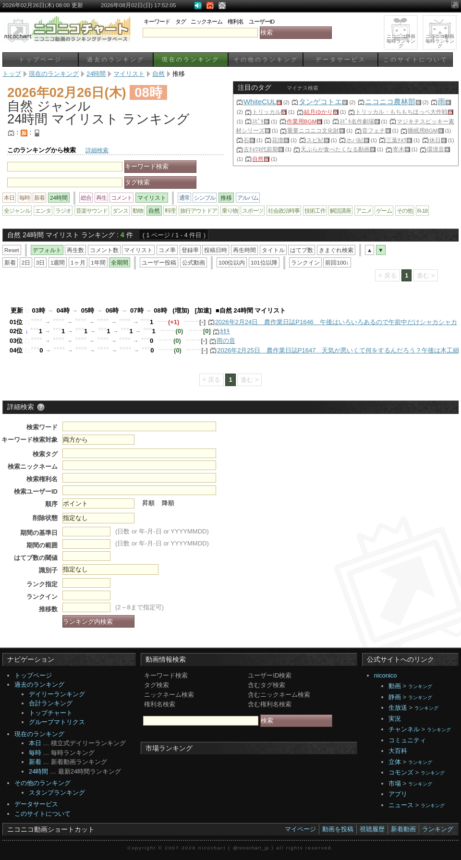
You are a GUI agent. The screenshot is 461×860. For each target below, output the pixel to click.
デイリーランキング (57, 694)
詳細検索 (97, 150)
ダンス (120, 210)
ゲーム (384, 210)
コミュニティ (407, 740)
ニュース (400, 805)
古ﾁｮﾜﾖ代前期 (260, 149)
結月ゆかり (318, 112)
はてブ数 (301, 250)
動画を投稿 (337, 829)
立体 (394, 761)
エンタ (43, 210)
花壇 (277, 140)
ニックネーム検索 (169, 694)
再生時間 (244, 250)
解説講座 (340, 210)
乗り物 (230, 210)
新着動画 (403, 829)
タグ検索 (156, 685)
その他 (404, 210)
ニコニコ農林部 (390, 101)
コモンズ (400, 772)
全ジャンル (17, 210)
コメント (121, 197)
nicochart (212, 847)
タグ (180, 21)
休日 (435, 140)
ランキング (420, 686)
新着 (39, 197)
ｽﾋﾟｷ (258, 121)
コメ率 (167, 250)
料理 (170, 210)
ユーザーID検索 (269, 675)
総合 (86, 197)
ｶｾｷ (225, 331)
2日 (26, 262)
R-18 (422, 210)
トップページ (40, 59)
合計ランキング (51, 703)
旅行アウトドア (198, 210)
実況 (394, 718)
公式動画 (193, 262)
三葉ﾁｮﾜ (396, 140)
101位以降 (264, 262)
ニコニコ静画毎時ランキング (401, 41)
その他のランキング (265, 59)
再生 (101, 197)
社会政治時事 (284, 210)
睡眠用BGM (423, 130)
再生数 (75, 250)
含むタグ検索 (266, 685)
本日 (9, 197)
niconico (385, 675)
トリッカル (266, 112)
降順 (168, 503)
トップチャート (51, 712)
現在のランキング (190, 59)
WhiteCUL (259, 101)
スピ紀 (315, 140)
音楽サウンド (92, 210)
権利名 (235, 21)
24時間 (38, 771)
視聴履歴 (372, 829)
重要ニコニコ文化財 (313, 130)
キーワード (157, 21)
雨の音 (226, 340)
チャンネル (404, 729)
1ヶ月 (78, 262)
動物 (138, 210)
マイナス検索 (302, 88)
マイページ (300, 829)
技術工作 (315, 210)
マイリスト (138, 250)
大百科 (397, 750)
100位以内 (231, 262)
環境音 (435, 149)
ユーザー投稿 (159, 262)
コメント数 (104, 250)
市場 (394, 783)
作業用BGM (302, 121)
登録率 (190, 250)
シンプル (204, 197)
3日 (40, 262)
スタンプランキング (57, 792)
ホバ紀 (355, 140)
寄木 (398, 149)
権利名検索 (159, 704)
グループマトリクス (57, 722)
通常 (184, 197)
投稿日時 (215, 250)
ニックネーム (206, 21)
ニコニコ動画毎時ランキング (439, 41)
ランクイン (305, 262)
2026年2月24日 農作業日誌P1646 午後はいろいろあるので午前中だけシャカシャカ (336, 322)
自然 (258, 159)
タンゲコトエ (320, 101)
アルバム (247, 197)
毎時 (24, 197)
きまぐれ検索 (336, 250)
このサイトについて (415, 59)
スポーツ (252, 210)
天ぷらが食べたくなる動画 (335, 149)
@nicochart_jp (251, 847)
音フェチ (373, 130)
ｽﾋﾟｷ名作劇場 (357, 121)
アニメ (364, 210)
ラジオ (63, 210)
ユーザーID (262, 21)
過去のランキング (116, 59)
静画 (394, 697)
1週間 (57, 262)
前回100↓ (337, 262)
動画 (394, 686)
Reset (11, 250)
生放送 (397, 707)
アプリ (397, 794)
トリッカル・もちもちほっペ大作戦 (401, 112)
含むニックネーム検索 (279, 694)
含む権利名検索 (269, 704)
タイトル (273, 250)
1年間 (98, 262)
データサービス (340, 59)
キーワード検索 (166, 675)
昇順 (148, 503)
